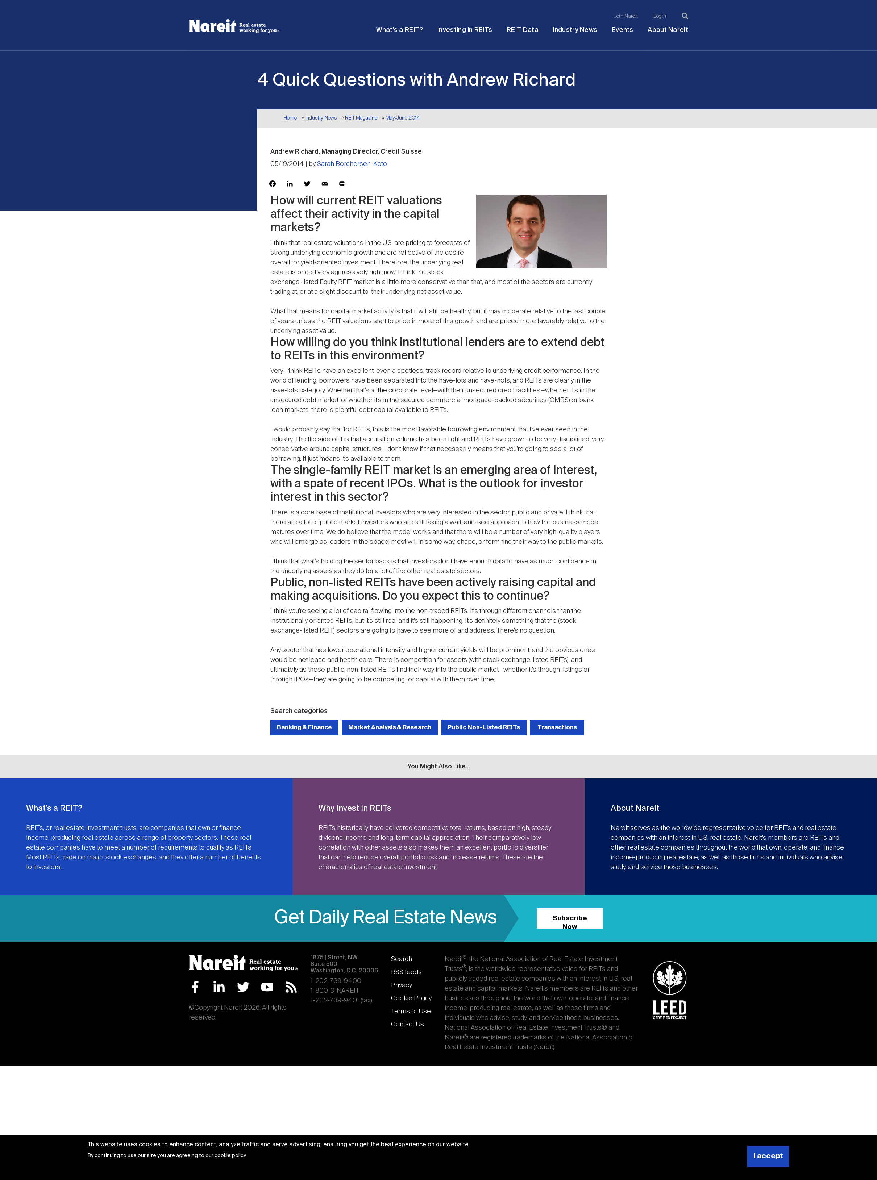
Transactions (557, 728)
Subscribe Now (570, 922)
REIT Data (523, 30)
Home (290, 118)
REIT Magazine (361, 118)
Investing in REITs (464, 30)
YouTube (267, 987)
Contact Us (407, 1024)
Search (401, 959)
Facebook (195, 987)
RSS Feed (291, 987)
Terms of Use (411, 1011)
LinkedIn (219, 987)
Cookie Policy (411, 998)
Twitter (243, 987)
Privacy (401, 985)
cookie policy (230, 1155)
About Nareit (668, 30)
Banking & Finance (304, 728)
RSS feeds (406, 972)
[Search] (685, 16)
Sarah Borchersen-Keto (352, 164)
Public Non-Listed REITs (484, 728)
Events (622, 30)
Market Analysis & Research (389, 728)
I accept (768, 1156)
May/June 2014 (403, 118)
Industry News (575, 30)
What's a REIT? (399, 30)
